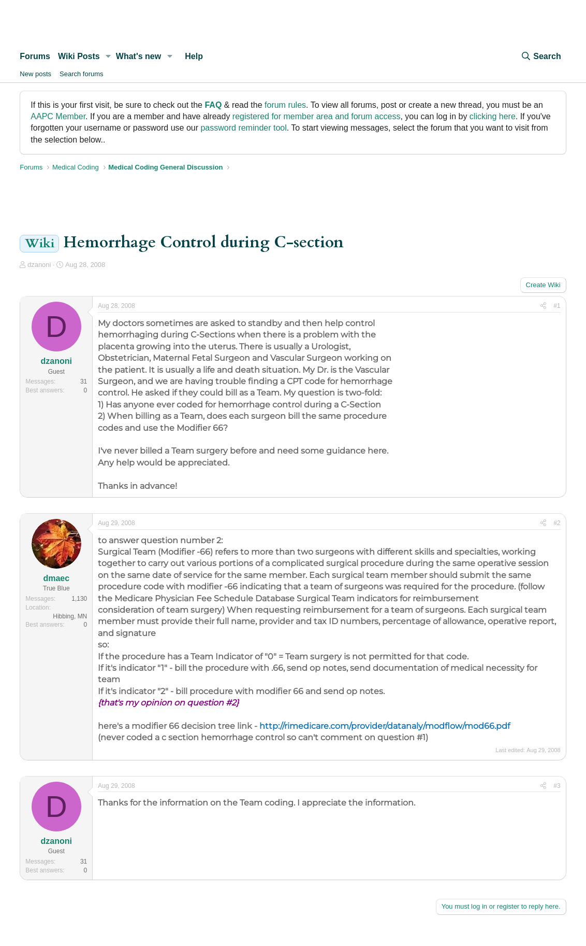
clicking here (493, 116)
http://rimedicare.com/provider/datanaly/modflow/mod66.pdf (384, 726)
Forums (35, 56)
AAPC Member (58, 116)
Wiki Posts (79, 56)
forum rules (285, 105)
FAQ (213, 105)
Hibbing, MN (70, 616)
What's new (138, 56)
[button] (108, 56)
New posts (35, 74)
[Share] (543, 306)
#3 (556, 785)
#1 (556, 305)
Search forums (82, 74)
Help (194, 56)
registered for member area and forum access (316, 116)
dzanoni (39, 265)
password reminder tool (243, 127)
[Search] (540, 56)
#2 (556, 523)
